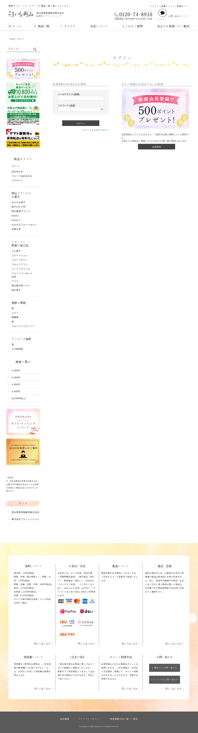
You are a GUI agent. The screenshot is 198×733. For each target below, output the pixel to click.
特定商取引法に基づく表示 (124, 719)
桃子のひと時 (19, 206)
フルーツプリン (20, 264)
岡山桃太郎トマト (21, 285)
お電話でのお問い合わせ (164, 668)
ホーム (16, 26)
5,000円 (16, 391)
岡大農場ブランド (21, 211)
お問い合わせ (174, 16)
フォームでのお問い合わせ (165, 680)
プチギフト (17, 180)
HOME (12, 39)
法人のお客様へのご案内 (173, 26)
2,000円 (16, 370)
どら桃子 (16, 251)
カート (186, 16)
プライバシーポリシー (89, 719)
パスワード (66, 105)
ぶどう (15, 312)
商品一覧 (44, 26)
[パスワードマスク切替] (101, 109)
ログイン (154, 6)
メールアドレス (68, 94)
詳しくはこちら (42, 643)
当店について (99, 26)
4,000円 (16, 384)
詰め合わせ (17, 171)
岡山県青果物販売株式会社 (25, 512)
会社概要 (64, 719)
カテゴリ (70, 26)
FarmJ (15, 215)
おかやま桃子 (19, 202)
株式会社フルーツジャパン (25, 519)
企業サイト (167, 6)
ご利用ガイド (182, 6)
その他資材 (17, 349)
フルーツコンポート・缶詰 (23, 275)
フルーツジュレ (20, 255)
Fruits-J (16, 220)
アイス (15, 281)
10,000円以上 (19, 398)
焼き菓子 (16, 290)
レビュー (162, 14)
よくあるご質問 (132, 26)
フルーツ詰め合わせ (22, 176)
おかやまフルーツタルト (24, 224)
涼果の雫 (16, 229)
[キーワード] (19, 48)
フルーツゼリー (20, 260)
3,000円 (16, 377)
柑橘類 (15, 317)
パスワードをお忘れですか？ (95, 130)
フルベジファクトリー (23, 326)
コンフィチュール (21, 269)
